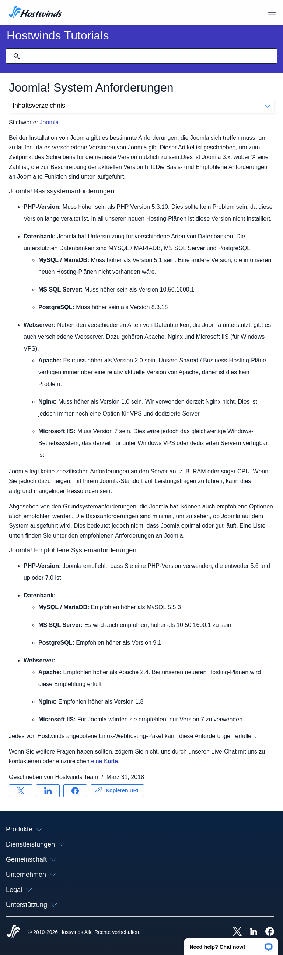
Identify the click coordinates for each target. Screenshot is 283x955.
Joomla (49, 122)
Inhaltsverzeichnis (141, 105)
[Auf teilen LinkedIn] (48, 790)
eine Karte (104, 761)
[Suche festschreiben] (16, 56)
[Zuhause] (35, 12)
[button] (231, 944)
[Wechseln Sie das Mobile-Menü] (272, 12)
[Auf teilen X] (20, 790)
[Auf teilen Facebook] (75, 790)
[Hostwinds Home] (13, 932)
